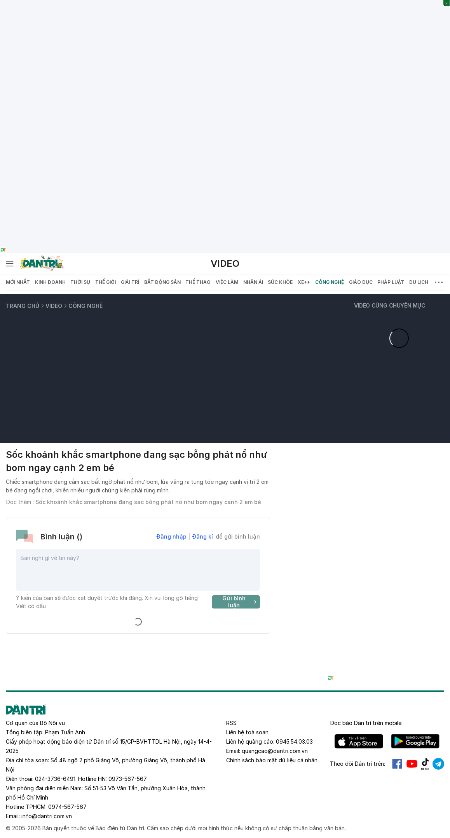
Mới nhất (18, 282)
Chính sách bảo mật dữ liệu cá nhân (271, 760)
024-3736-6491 (55, 778)
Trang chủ (22, 306)
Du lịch (418, 282)
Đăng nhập (172, 536)
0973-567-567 (127, 778)
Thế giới (105, 282)
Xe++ (304, 282)
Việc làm (227, 282)
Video (225, 263)
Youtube (412, 764)
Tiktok (425, 764)
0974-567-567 (67, 806)
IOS (359, 741)
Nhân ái (253, 282)
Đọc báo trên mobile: (366, 723)
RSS (231, 723)
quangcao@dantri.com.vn (275, 751)
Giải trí (130, 282)
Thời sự (80, 282)
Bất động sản (162, 282)
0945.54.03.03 (294, 741)
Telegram (438, 764)
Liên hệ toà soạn (247, 732)
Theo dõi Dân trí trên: (357, 763)
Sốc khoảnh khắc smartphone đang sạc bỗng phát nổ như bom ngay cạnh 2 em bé (148, 502)
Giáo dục (361, 282)
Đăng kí (202, 536)
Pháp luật (390, 282)
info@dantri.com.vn (46, 816)
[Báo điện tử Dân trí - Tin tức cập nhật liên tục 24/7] (42, 263)
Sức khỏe (280, 282)
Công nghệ (329, 282)
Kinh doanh (50, 282)
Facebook (397, 764)
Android (415, 741)
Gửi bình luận (240, 602)
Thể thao (198, 282)
